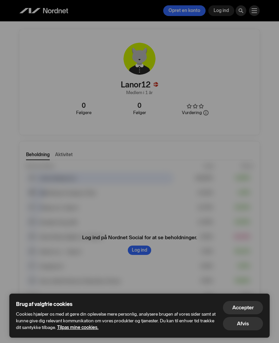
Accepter (243, 307)
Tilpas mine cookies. (77, 327)
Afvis (243, 323)
